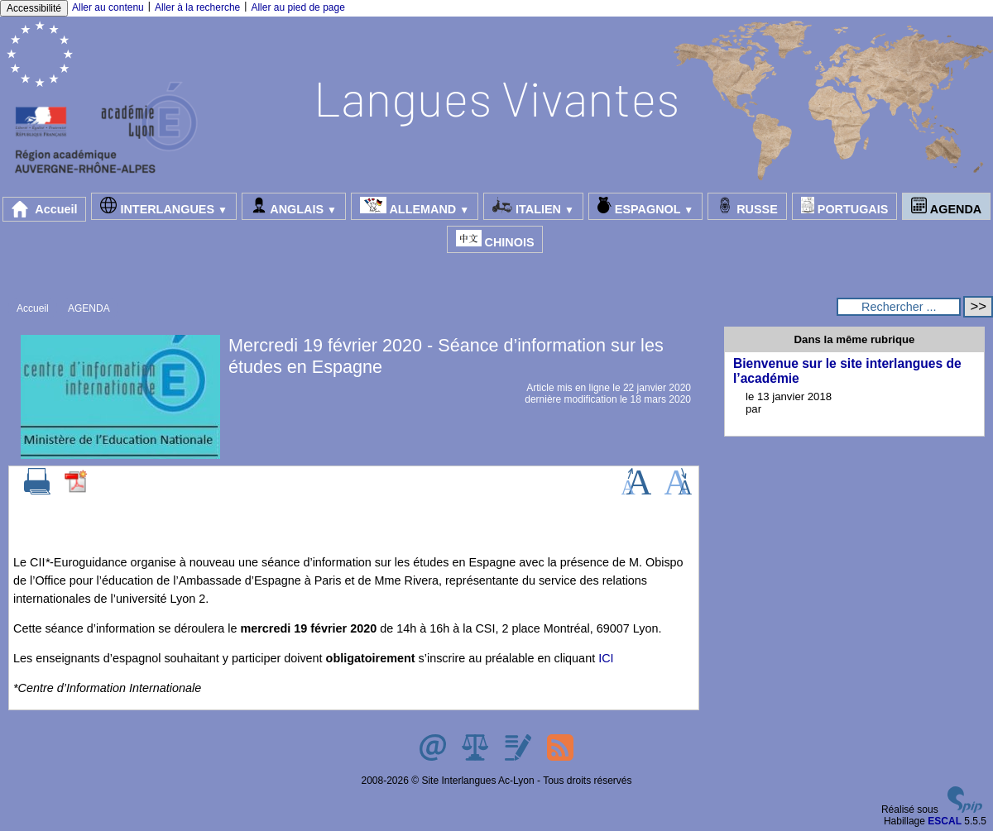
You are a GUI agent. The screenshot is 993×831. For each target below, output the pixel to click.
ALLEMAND (414, 206)
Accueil (45, 209)
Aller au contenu (108, 7)
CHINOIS (495, 239)
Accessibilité (34, 8)
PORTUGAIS (845, 206)
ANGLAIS (294, 206)
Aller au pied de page (297, 7)
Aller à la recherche (197, 7)
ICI (605, 658)
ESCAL (945, 821)
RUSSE (747, 206)
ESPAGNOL (645, 206)
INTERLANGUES (163, 206)
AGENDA (946, 206)
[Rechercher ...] (899, 307)
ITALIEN (533, 206)
